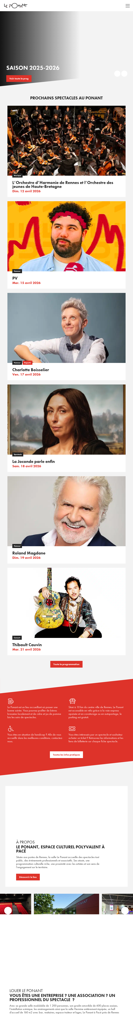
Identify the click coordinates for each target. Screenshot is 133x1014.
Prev (117, 74)
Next (124, 74)
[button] (8, 911)
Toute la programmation (66, 664)
